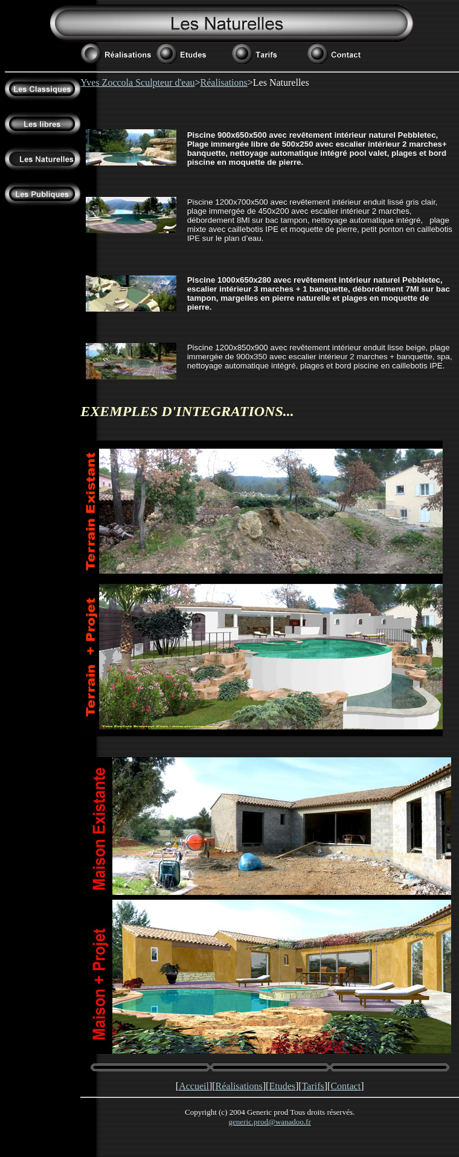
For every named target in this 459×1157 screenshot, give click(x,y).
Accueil (194, 1086)
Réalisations (224, 82)
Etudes (282, 1086)
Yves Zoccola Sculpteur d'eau (137, 82)
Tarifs (313, 1086)
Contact (345, 1086)
